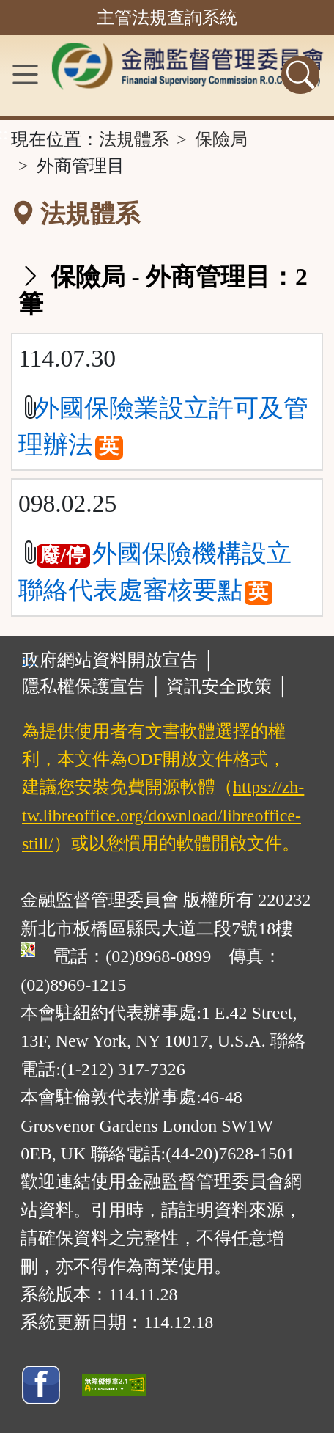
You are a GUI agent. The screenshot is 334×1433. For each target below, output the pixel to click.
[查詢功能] (300, 75)
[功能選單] (25, 74)
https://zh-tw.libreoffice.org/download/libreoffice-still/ (163, 815)
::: (29, 660)
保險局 (221, 139)
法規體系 (134, 139)
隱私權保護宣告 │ (92, 686)
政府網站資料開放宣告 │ (118, 660)
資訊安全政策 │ (227, 686)
